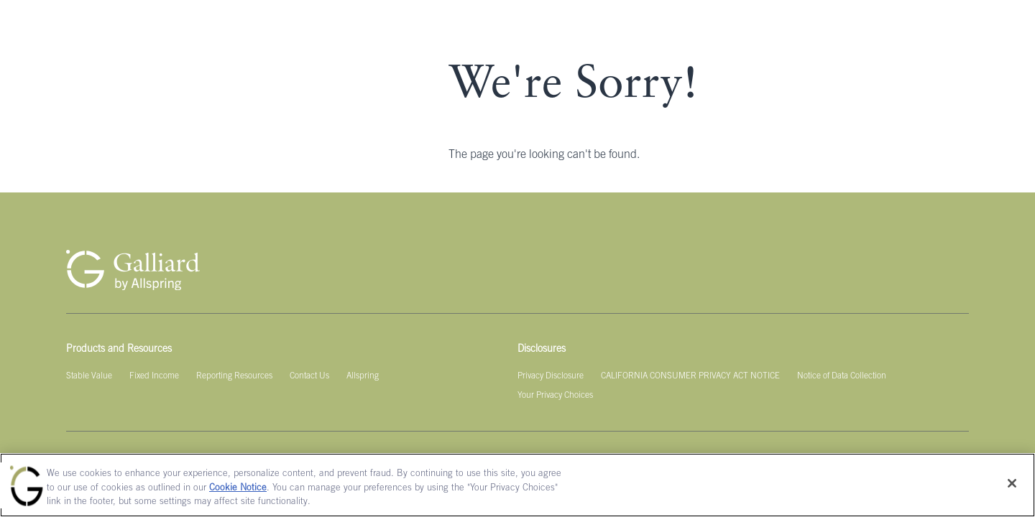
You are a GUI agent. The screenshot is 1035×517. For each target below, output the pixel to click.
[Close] (1012, 483)
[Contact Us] (309, 376)
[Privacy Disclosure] (551, 376)
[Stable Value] (89, 376)
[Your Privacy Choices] (555, 395)
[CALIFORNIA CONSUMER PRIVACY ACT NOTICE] (690, 376)
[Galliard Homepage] (133, 270)
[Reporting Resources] (234, 376)
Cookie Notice (238, 488)
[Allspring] (362, 376)
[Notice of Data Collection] (841, 376)
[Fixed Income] (154, 376)
